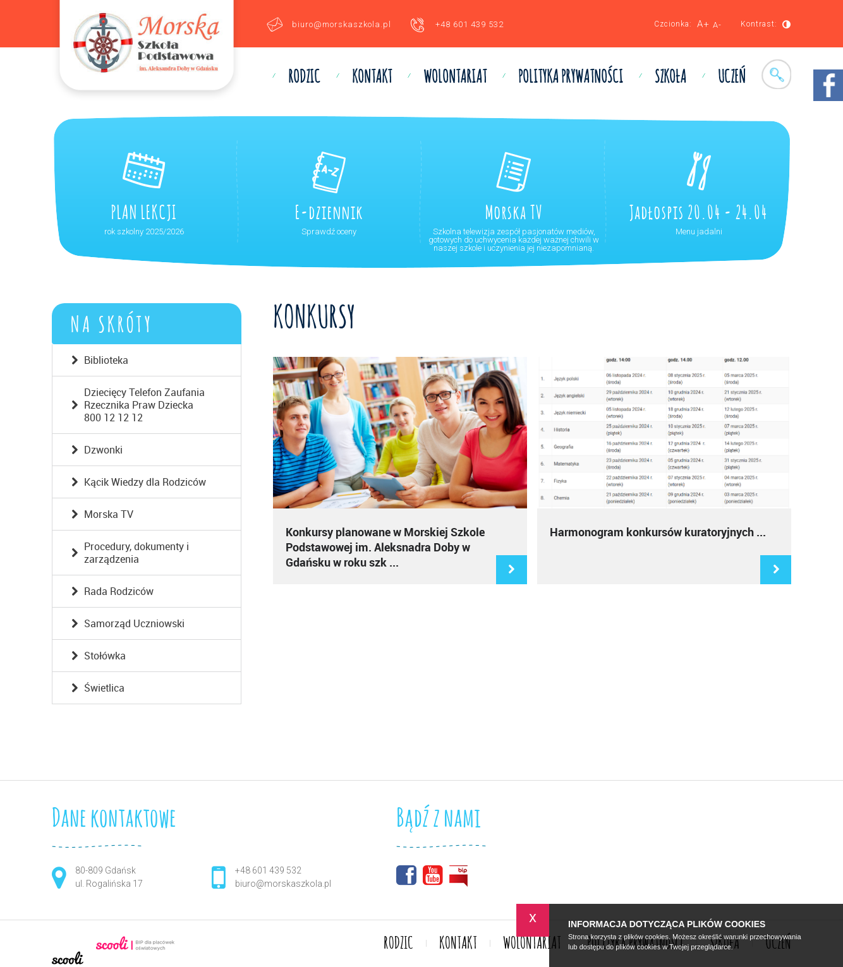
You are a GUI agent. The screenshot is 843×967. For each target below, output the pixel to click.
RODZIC (304, 78)
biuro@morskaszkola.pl (341, 24)
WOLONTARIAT (455, 78)
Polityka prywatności (570, 78)
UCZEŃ (732, 78)
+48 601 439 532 (469, 24)
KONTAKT (372, 78)
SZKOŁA (670, 78)
